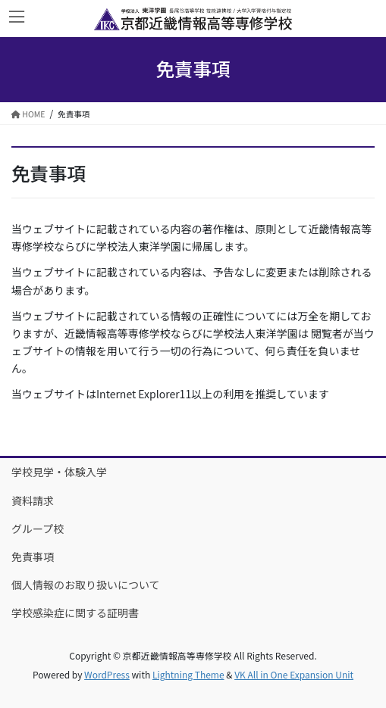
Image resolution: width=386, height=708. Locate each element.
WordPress (107, 674)
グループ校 (37, 528)
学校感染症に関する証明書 (75, 612)
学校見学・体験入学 (59, 471)
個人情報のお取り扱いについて (85, 584)
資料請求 (32, 500)
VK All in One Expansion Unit (293, 674)
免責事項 (32, 556)
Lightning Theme (188, 674)
